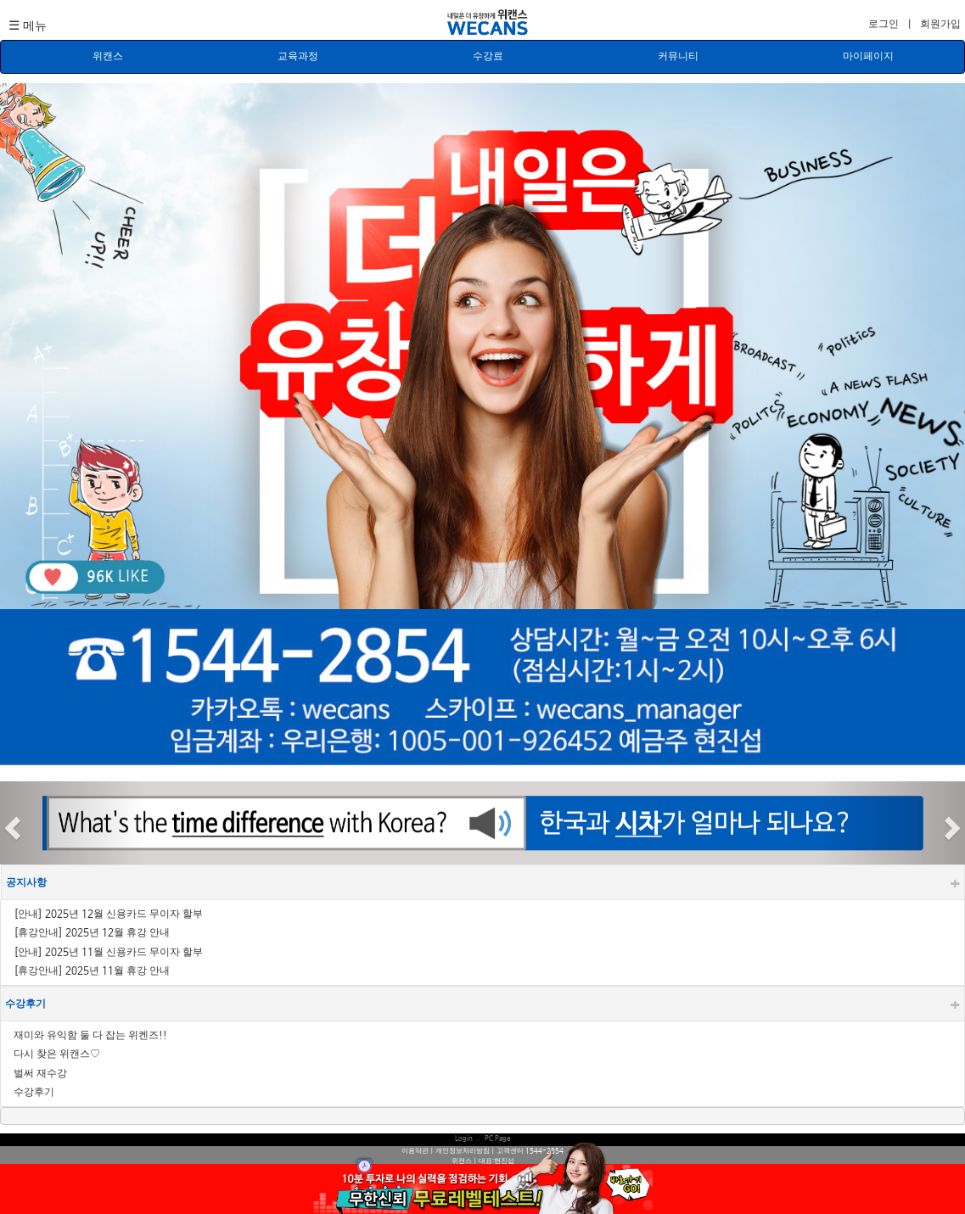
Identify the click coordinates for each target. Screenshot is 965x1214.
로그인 (884, 25)
